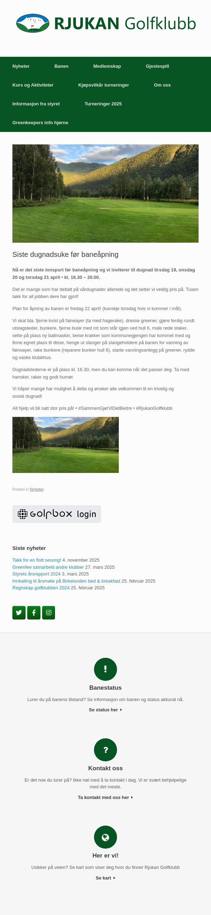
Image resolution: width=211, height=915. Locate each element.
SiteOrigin (105, 900)
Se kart (105, 878)
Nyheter (20, 66)
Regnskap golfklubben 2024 (41, 587)
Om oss (162, 85)
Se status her (105, 709)
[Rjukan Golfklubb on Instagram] (48, 612)
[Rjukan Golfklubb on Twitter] (19, 612)
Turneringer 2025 (103, 103)
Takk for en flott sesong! (36, 560)
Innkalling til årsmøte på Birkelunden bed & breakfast (66, 581)
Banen (61, 66)
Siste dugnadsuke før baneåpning (65, 254)
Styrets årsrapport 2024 (36, 574)
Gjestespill (157, 66)
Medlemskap (107, 66)
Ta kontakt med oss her (105, 797)
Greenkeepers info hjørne (40, 122)
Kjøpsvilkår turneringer (103, 85)
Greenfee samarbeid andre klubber (48, 567)
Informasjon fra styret (36, 103)
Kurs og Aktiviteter (33, 85)
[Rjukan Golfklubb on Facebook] (33, 612)
